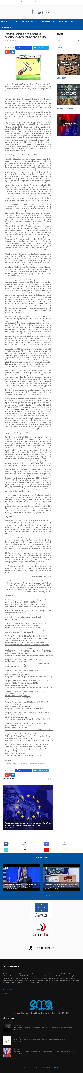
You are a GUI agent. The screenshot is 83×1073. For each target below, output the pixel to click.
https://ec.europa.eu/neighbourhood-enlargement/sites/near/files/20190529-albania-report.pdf (24, 708)
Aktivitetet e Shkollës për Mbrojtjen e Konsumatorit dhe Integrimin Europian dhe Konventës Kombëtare (61, 886)
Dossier (37, 22)
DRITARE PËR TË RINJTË (66, 108)
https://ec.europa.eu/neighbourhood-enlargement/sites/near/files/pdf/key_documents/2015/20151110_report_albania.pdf (34, 676)
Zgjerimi (17, 22)
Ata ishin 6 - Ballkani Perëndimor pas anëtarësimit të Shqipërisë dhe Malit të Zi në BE (45, 1051)
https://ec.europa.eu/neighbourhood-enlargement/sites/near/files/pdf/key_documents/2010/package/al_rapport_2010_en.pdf (35, 729)
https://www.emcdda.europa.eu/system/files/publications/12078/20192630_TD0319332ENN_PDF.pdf (40, 741)
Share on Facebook (24, 771)
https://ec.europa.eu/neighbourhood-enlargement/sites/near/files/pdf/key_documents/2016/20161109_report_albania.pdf (34, 686)
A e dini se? (61, 78)
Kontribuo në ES (7, 27)
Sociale (54, 22)
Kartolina (63, 22)
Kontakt (31, 2)
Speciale (9, 22)
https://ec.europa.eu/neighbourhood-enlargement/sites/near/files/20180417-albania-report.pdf (24, 697)
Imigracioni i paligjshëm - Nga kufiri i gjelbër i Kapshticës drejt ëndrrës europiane (44, 1028)
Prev (58, 64)
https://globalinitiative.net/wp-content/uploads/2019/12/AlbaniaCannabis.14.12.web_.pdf (25, 754)
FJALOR (59, 48)
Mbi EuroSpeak (21, 2)
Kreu (3, 22)
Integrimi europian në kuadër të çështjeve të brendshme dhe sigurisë (25, 764)
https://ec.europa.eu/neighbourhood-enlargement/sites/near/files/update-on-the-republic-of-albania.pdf (27, 718)
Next (78, 64)
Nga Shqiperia (27, 22)
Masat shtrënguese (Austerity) (68, 63)
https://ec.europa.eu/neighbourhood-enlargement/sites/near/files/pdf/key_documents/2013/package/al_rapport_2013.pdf (34, 655)
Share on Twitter (40, 771)
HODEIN (56, 1067)
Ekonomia (46, 22)
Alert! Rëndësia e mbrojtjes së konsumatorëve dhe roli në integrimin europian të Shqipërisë (20, 886)
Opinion (72, 22)
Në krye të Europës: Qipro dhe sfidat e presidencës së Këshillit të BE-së (40, 1039)
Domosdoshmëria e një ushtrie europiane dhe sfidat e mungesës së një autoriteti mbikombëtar (28, 824)
